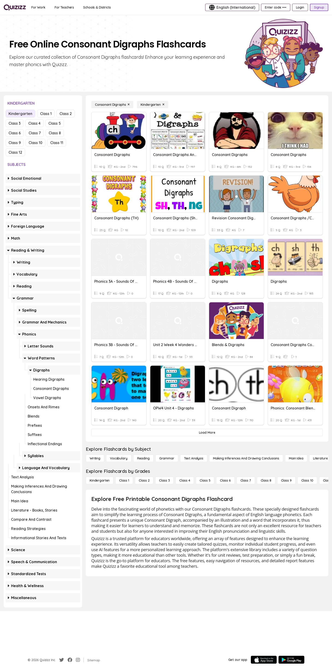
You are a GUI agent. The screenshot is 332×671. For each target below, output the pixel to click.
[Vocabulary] (118, 458)
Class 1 (46, 113)
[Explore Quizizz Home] (15, 7)
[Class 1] (124, 480)
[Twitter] (61, 660)
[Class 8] (266, 480)
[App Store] (264, 660)
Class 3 (15, 123)
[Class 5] (205, 480)
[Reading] (143, 458)
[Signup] (319, 7)
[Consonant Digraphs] (112, 104)
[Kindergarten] (152, 104)
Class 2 (65, 113)
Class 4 (34, 123)
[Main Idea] (296, 458)
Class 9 (15, 142)
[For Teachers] (64, 7)
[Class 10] (307, 480)
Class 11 (56, 142)
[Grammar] (166, 458)
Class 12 (15, 152)
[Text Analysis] (193, 458)
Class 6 (15, 133)
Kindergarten (20, 113)
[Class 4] (184, 480)
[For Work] (38, 7)
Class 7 (35, 133)
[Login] (300, 7)
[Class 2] (144, 480)
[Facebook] (70, 660)
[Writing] (95, 458)
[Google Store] (291, 660)
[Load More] (207, 432)
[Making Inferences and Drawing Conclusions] (246, 458)
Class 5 (54, 123)
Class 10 (35, 142)
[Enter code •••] (275, 7)
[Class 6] (225, 480)
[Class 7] (246, 480)
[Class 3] (164, 480)
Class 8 (55, 133)
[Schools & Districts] (97, 7)
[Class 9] (286, 480)
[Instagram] (78, 660)
